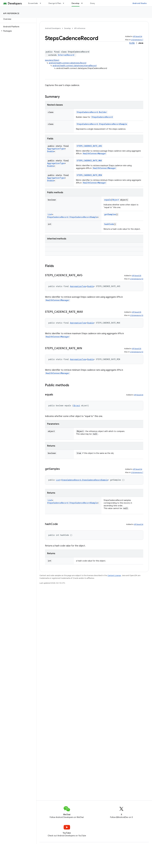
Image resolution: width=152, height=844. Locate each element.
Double (50, 151)
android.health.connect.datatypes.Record (67, 63)
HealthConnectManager (94, 153)
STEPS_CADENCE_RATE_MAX (89, 160)
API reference (11, 13)
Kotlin (132, 43)
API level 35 (136, 275)
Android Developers (53, 28)
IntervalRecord (66, 55)
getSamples (110, 214)
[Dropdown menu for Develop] (83, 3)
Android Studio (139, 3)
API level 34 (137, 36)
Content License (114, 575)
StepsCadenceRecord (102, 117)
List (50, 214)
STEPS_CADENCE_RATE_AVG (89, 146)
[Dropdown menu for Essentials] (41, 3)
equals (107, 199)
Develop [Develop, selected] (76, 3)
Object (115, 199)
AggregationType (56, 148)
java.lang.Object (52, 60)
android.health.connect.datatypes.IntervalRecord (74, 65)
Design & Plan (55, 3)
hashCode (109, 224)
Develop (67, 28)
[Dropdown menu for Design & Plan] (64, 3)
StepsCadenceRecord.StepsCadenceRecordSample (102, 124)
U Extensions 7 (137, 40)
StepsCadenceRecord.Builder (92, 112)
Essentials (33, 3)
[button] (17, 31)
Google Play (95, 3)
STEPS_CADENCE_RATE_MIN (89, 175)
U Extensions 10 (136, 279)
